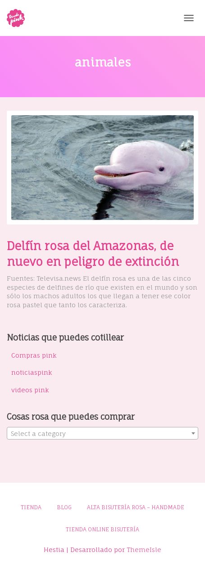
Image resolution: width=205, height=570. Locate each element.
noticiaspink (31, 372)
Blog (64, 507)
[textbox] (102, 433)
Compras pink (34, 355)
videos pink (30, 390)
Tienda (31, 507)
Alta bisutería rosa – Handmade (135, 507)
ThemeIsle (144, 549)
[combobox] (102, 433)
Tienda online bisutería (102, 529)
